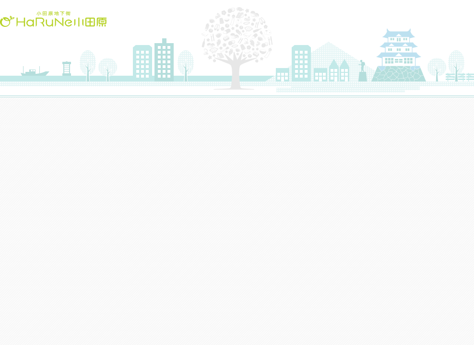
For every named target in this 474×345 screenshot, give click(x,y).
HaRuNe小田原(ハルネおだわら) (53, 19)
